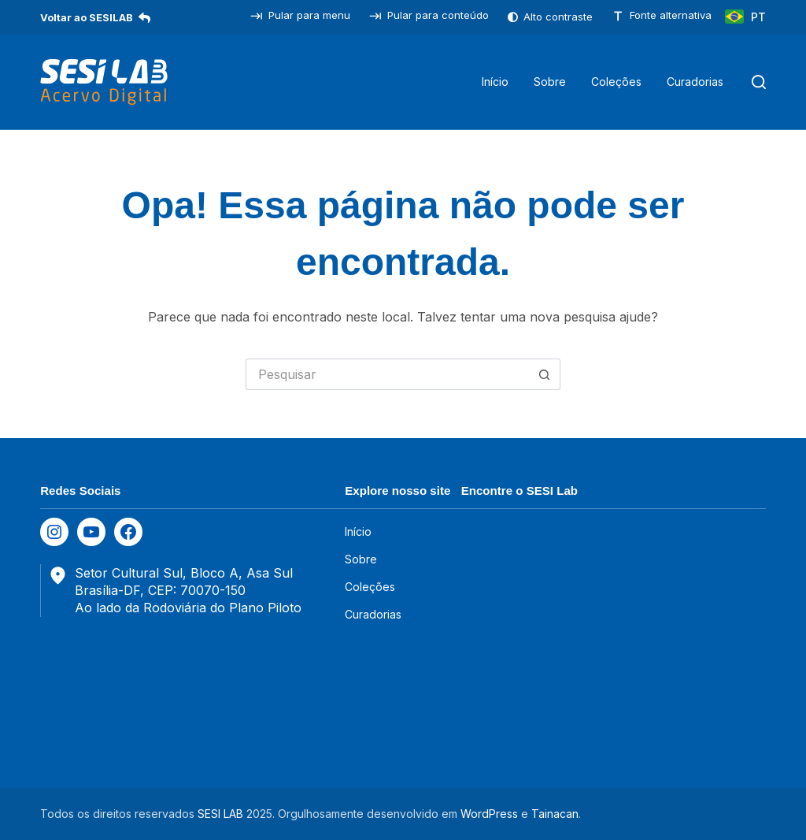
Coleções (370, 586)
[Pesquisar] (759, 82)
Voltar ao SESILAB (95, 17)
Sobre (361, 559)
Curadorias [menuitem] (695, 81)
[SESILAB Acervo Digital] (104, 82)
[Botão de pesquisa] (544, 374)
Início (358, 531)
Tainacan (555, 813)
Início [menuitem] (495, 81)
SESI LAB (220, 813)
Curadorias (373, 614)
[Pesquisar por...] (387, 374)
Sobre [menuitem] (550, 81)
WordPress (489, 813)
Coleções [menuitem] (616, 81)
